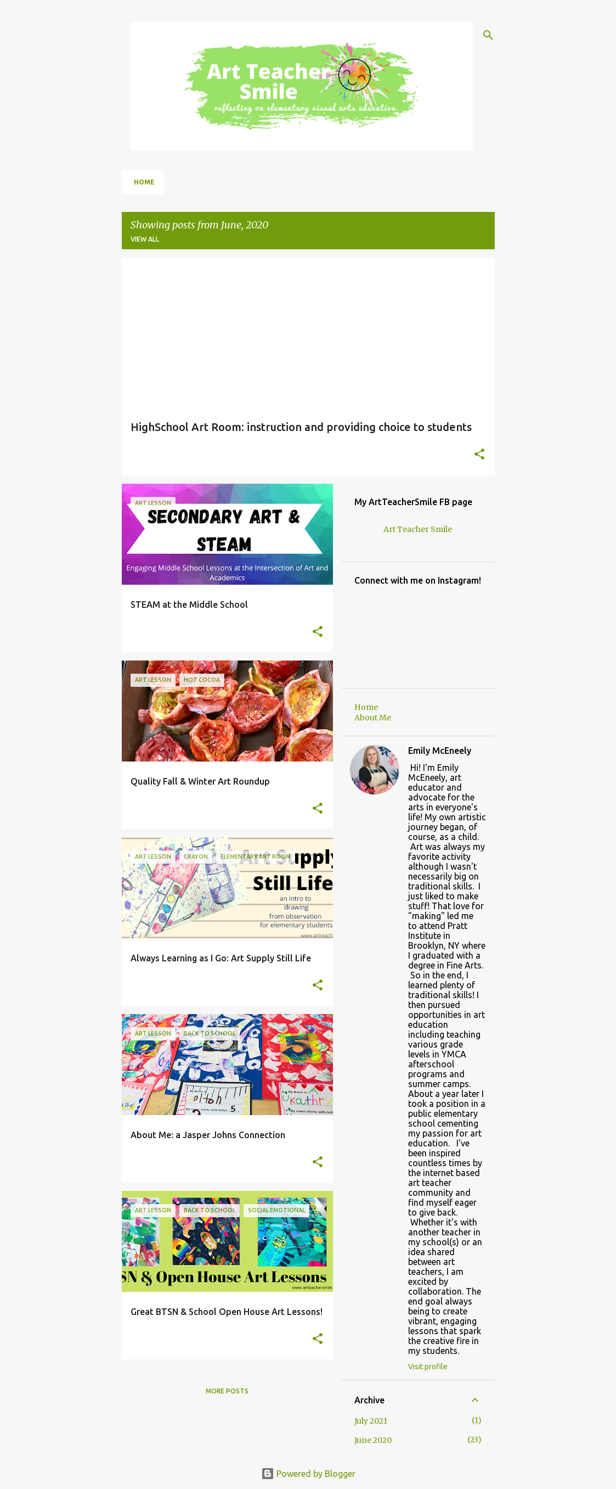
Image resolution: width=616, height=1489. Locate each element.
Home (144, 182)
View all (145, 239)
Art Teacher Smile (417, 529)
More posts (227, 1391)
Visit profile (428, 1366)
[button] (479, 455)
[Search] (488, 35)
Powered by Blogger (308, 1474)
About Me (372, 718)
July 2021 (370, 1421)
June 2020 (373, 1440)
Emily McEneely (439, 750)
